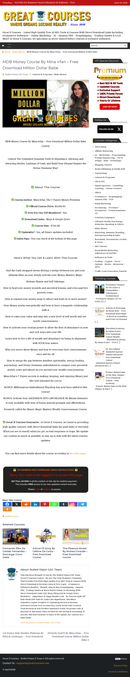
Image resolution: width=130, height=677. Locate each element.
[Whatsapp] (54, 504)
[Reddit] (26, 504)
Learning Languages (105, 217)
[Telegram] (82, 504)
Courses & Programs (42, 74)
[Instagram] (73, 504)
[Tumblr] (63, 504)
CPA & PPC (100, 181)
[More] (7, 509)
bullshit (9, 516)
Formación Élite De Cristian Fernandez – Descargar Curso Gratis (15, 553)
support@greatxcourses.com (32, 663)
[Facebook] (7, 504)
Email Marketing (103, 203)
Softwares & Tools (103, 257)
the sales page (78, 453)
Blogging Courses (103, 165)
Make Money (18, 52)
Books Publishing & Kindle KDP (110, 169)
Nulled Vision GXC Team (16, 74)
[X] (16, 504)
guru (16, 516)
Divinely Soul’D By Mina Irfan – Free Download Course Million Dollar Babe (68, 636)
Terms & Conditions (117, 672)
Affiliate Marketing (104, 151)
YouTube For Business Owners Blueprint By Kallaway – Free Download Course (53, 3)
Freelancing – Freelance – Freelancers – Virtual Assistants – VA (111, 210)
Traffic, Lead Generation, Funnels (111, 271)
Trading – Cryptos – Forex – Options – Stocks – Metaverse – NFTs (110, 264)
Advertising (100, 147)
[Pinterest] (44, 504)
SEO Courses (101, 246)
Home (6, 52)
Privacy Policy (120, 665)
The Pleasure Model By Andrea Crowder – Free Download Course (75, 553)
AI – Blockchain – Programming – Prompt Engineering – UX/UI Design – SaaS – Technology (111, 158)
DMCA (98, 192)
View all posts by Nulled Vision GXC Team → (41, 622)
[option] (46, 2)
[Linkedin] (35, 504)
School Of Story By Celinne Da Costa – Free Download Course (44, 553)
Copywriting (101, 173)
